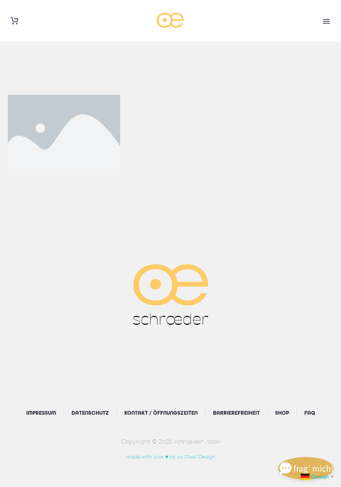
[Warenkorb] (14, 20)
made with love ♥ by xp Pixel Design (170, 456)
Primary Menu (326, 21)
